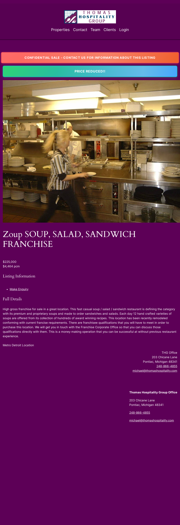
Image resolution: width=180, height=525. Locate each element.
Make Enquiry (19, 289)
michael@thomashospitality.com (155, 370)
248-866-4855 (166, 366)
